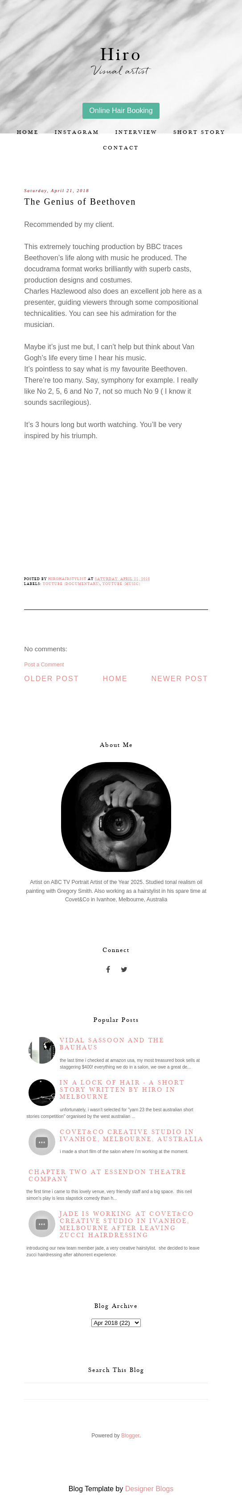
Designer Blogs (149, 1489)
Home (28, 132)
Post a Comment (44, 665)
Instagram (77, 132)
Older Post (51, 678)
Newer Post (179, 678)
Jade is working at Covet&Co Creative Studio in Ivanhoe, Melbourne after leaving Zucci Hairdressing (127, 1224)
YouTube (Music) (121, 584)
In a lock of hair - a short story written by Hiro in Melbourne (122, 1090)
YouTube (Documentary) (71, 584)
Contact (121, 148)
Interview (136, 132)
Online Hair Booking (120, 110)
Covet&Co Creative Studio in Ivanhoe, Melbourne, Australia (131, 1136)
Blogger (130, 1435)
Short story (199, 132)
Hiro (121, 54)
